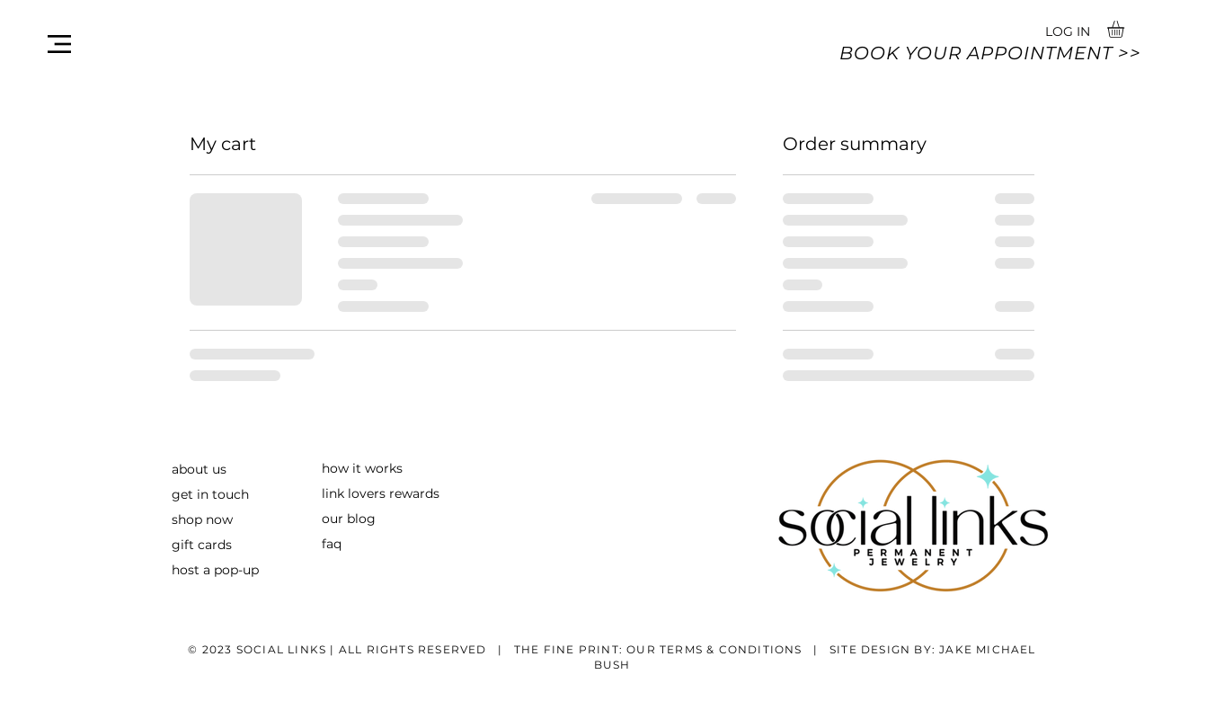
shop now (202, 519)
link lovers (354, 493)
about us (199, 469)
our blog (349, 518)
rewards (412, 493)
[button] (59, 44)
